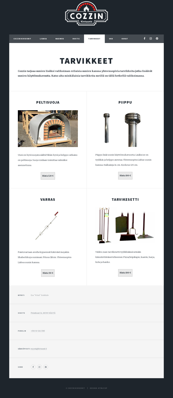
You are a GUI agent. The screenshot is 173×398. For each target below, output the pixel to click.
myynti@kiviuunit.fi (39, 349)
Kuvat (125, 39)
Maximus (59, 39)
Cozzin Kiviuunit (22, 39)
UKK (111, 39)
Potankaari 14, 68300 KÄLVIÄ (43, 313)
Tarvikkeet (94, 39)
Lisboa (43, 39)
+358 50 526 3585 (38, 331)
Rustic (76, 39)
